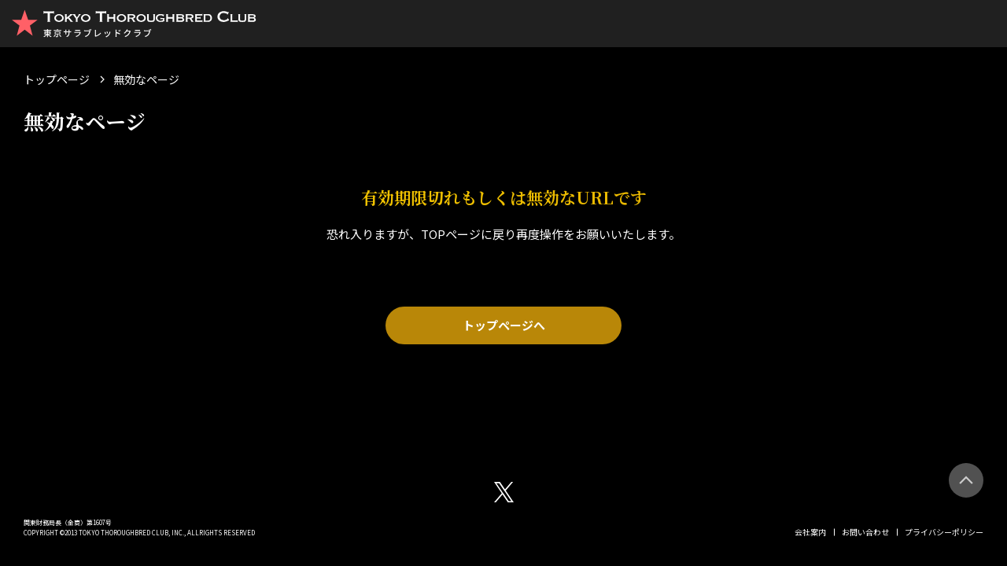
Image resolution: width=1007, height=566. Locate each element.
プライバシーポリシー (944, 532)
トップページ (57, 79)
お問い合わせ (865, 532)
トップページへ (504, 325)
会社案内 (810, 532)
